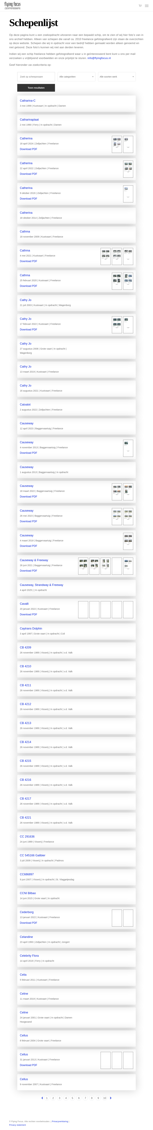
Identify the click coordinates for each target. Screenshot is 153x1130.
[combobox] (76, 76)
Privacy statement (17, 1125)
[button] (146, 5)
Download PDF (28, 149)
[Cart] (140, 5)
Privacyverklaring (60, 1121)
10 (104, 1098)
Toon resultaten (36, 88)
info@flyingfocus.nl (99, 58)
